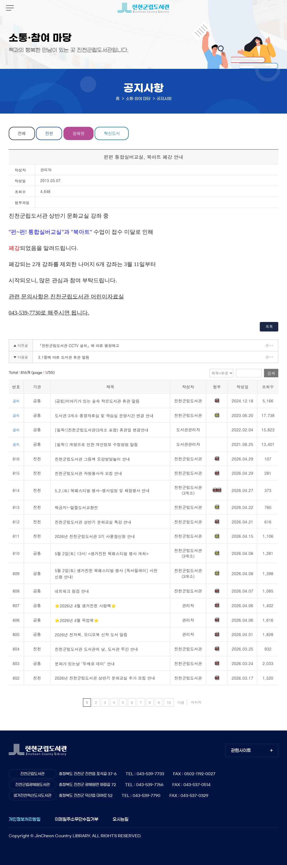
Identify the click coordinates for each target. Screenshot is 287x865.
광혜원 (79, 133)
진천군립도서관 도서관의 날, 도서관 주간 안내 (96, 649)
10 (169, 702)
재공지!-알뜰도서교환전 (76, 507)
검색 (271, 373)
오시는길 (120, 819)
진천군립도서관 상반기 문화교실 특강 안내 (93, 522)
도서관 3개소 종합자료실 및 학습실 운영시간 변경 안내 (104, 415)
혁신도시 (112, 133)
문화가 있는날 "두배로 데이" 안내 (85, 663)
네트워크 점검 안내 (72, 591)
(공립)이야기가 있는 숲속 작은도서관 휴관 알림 (97, 401)
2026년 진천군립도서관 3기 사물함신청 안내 (95, 536)
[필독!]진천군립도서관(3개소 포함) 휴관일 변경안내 (102, 430)
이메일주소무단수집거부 (76, 819)
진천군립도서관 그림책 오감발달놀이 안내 (92, 459)
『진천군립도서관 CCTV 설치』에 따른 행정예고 (78, 345)
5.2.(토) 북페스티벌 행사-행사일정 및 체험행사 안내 (102, 490)
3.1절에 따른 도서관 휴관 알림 (63, 357)
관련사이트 (241, 750)
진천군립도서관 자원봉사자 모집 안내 (88, 473)
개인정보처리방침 (24, 819)
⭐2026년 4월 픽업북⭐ (77, 620)
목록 (269, 326)
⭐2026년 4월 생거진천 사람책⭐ (85, 605)
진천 (49, 133)
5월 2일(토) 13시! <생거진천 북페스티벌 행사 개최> (102, 553)
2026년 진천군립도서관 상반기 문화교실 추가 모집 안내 (105, 678)
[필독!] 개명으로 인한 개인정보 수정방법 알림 (96, 444)
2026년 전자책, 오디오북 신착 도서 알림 (91, 635)
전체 (22, 133)
